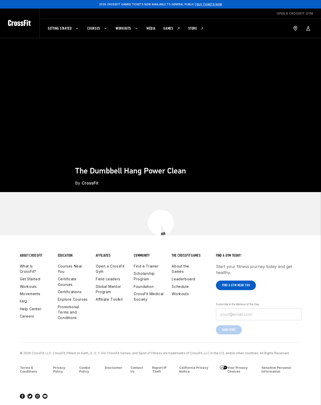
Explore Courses (73, 299)
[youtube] (45, 396)
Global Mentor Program (108, 289)
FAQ (23, 301)
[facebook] (22, 396)
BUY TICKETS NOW (209, 4)
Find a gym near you (236, 285)
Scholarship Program (144, 276)
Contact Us (136, 370)
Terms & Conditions (28, 370)
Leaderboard (183, 279)
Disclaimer (113, 368)
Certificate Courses (67, 282)
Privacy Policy (59, 370)
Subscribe (229, 330)
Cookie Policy (84, 370)
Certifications (69, 292)
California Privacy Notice (193, 370)
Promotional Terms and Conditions (68, 312)
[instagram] (37, 396)
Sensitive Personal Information (276, 370)
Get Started (30, 279)
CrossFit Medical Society (149, 296)
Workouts (28, 286)
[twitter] (29, 396)
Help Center (31, 309)
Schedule (180, 286)
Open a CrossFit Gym (110, 269)
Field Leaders (108, 279)
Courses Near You (70, 269)
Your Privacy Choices (234, 370)
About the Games (180, 269)
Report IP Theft (159, 370)
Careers (27, 316)
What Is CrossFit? (28, 269)
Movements (30, 294)
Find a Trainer (146, 266)
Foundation (144, 286)
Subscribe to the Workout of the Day (237, 304)
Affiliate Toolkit (109, 299)
